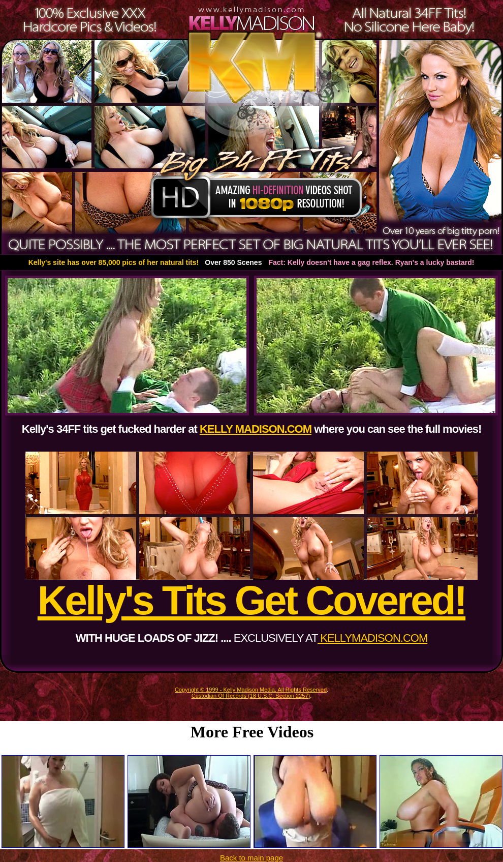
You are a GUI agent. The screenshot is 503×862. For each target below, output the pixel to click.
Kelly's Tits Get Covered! (251, 600)
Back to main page (251, 857)
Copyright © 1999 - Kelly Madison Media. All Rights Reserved (251, 690)
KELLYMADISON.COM (372, 638)
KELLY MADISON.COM (255, 429)
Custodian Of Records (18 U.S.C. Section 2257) (251, 696)
